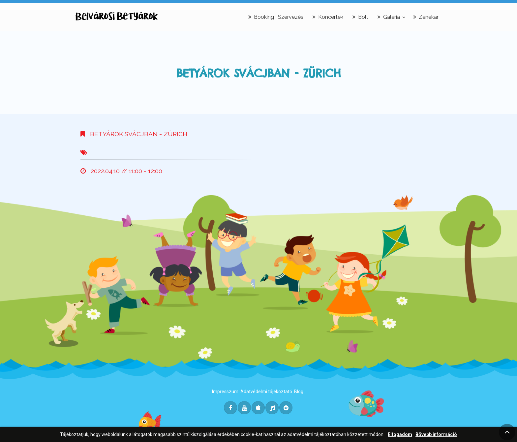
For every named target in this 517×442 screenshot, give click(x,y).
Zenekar (426, 17)
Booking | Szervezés (275, 17)
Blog (298, 391)
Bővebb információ (436, 434)
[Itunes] (258, 407)
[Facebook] (230, 407)
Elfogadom (400, 434)
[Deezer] (272, 407)
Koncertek (328, 17)
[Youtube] (244, 407)
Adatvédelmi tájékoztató (266, 391)
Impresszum (225, 391)
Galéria (389, 17)
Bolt (360, 17)
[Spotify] (285, 407)
